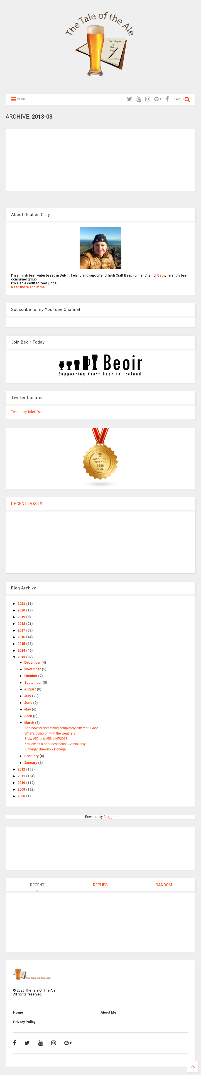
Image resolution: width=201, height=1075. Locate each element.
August (30, 689)
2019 (22, 617)
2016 (22, 637)
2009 (22, 789)
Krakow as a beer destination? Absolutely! (55, 744)
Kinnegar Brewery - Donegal (45, 749)
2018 (22, 624)
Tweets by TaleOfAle (27, 412)
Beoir (161, 275)
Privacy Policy (24, 1022)
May (28, 709)
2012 (22, 769)
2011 (22, 776)
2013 (22, 657)
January (31, 763)
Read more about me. (28, 287)
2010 (22, 783)
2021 (22, 604)
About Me (108, 1012)
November (33, 669)
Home (18, 1012)
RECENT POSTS (27, 503)
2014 (22, 650)
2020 (22, 610)
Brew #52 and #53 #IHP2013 (45, 739)
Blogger (109, 817)
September (33, 683)
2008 (22, 796)
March (29, 723)
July (28, 696)
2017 (22, 630)
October (31, 676)
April (28, 716)
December (32, 662)
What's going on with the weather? (49, 733)
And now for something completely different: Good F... (64, 728)
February (32, 756)
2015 (22, 644)
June (28, 703)
